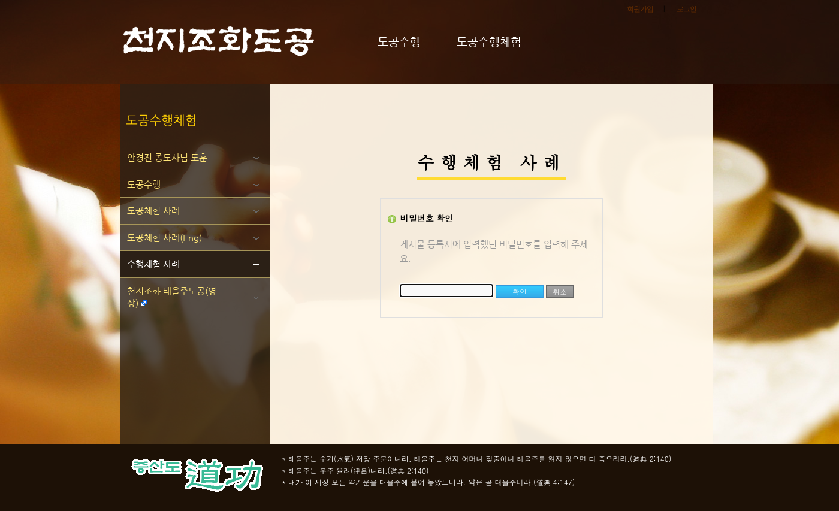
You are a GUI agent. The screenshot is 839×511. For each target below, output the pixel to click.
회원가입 (640, 9)
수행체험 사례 (153, 264)
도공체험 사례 (153, 210)
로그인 (686, 9)
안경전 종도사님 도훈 (167, 157)
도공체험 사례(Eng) (164, 237)
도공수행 (144, 184)
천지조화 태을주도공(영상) (171, 297)
